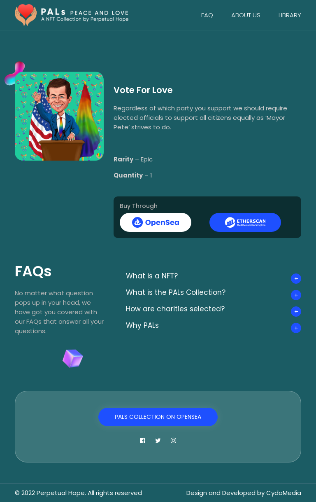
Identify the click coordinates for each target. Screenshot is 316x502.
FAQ (207, 15)
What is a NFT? (152, 276)
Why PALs (142, 325)
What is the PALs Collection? (175, 292)
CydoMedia (283, 492)
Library (290, 15)
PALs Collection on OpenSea (158, 417)
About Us (245, 15)
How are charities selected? (175, 309)
